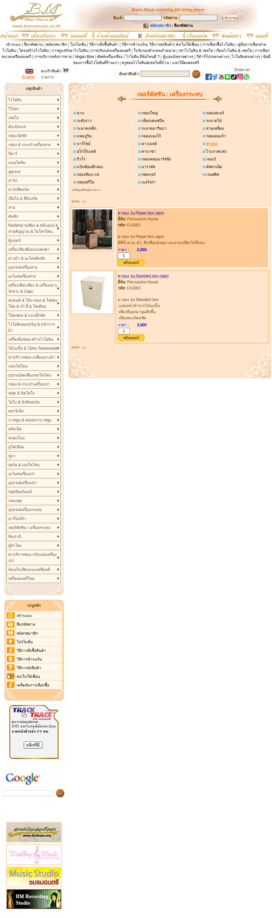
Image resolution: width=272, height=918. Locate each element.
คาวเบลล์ (148, 144)
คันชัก (13, 216)
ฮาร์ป (12, 180)
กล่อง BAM (17, 136)
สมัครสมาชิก (56, 44)
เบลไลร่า (148, 182)
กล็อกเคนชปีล (152, 120)
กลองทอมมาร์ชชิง (155, 159)
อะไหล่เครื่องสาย (22, 276)
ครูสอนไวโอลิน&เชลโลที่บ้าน (145, 63)
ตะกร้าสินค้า (55, 71)
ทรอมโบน (16, 438)
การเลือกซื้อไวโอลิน (218, 44)
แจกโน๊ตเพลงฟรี (185, 63)
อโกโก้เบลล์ (86, 151)
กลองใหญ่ (149, 113)
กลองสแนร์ (214, 113)
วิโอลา (13, 109)
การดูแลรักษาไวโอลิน (70, 50)
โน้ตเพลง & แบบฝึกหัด (26, 315)
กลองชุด (15, 501)
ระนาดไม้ (213, 120)
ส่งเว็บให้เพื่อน (187, 44)
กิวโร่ (80, 159)
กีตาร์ (12, 153)
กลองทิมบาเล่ (87, 174)
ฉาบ (80, 113)
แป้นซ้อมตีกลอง (89, 167)
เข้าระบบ (13, 44)
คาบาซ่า (148, 151)
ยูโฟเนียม (16, 447)
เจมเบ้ (210, 159)
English (28, 77)
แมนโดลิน (16, 162)
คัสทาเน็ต (213, 167)
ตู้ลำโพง (15, 545)
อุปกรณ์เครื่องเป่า (22, 483)
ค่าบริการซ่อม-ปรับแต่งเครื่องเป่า (32, 557)
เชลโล (13, 118)
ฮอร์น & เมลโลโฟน (24, 465)
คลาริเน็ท (16, 411)
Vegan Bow (84, 56)
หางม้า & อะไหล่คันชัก (26, 258)
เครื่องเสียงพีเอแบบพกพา (28, 249)
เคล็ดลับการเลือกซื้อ (33, 685)
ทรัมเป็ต (15, 429)
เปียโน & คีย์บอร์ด (23, 198)
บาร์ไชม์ (83, 144)
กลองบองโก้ (150, 136)
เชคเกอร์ (148, 174)
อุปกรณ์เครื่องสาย (22, 267)
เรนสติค (212, 174)
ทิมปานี (14, 536)
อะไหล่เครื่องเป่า (21, 474)
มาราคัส (147, 167)
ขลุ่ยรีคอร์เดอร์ (20, 492)
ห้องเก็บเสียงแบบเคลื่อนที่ (29, 569)
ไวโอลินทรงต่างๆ (246, 56)
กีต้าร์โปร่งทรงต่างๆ (212, 56)
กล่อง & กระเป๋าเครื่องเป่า (29, 384)
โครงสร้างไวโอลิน (34, 50)
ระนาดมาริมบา (153, 128)
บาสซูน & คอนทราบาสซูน (30, 420)
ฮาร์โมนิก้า (17, 518)
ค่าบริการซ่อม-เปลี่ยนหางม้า (31, 357)
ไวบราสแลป (216, 151)
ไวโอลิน (14, 100)
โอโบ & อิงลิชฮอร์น (24, 402)
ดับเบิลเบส (17, 127)
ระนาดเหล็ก (86, 128)
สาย (11, 207)
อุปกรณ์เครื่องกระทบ (25, 510)
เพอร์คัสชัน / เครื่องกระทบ (29, 527)
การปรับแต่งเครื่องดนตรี (111, 50)
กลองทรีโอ (85, 182)
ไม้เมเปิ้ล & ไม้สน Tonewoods (32, 348)
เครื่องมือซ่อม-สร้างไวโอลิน (30, 339)
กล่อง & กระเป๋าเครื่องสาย (29, 144)
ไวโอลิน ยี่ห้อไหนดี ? (143, 56)
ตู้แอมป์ (14, 240)
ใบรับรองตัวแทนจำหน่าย (154, 50)
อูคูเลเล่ (14, 171)
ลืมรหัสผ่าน (33, 44)
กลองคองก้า (215, 136)
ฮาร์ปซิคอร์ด (18, 189)
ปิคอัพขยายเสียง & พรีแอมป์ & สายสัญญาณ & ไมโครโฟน (33, 228)
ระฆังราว (84, 120)
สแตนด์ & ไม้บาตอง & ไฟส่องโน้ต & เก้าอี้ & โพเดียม (32, 303)
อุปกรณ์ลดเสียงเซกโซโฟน (29, 375)
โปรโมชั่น (78, 44)
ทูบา (12, 456)
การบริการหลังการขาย (53, 56)
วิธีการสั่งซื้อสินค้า (104, 44)
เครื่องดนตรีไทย (21, 578)
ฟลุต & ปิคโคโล (21, 393)
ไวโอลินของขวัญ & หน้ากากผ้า (31, 327)
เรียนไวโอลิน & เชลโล (234, 50)
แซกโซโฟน (18, 366)
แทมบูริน (84, 136)
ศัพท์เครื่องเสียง (110, 56)
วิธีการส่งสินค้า (161, 44)
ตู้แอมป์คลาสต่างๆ (178, 56)
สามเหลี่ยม (214, 128)
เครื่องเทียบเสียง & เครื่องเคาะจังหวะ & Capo (32, 288)
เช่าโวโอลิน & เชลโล (196, 50)
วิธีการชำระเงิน (134, 44)
